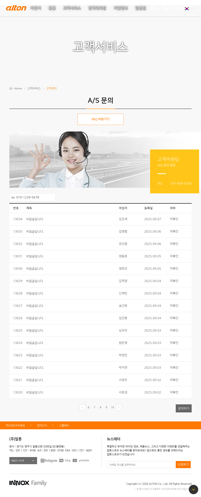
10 (112, 407)
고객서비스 (72, 8)
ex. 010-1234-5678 (25, 197)
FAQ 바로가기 (100, 119)
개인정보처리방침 (15, 425)
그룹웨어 (64, 425)
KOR (194, 8)
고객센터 (51, 88)
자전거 (35, 8)
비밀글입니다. (35, 219)
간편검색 (165, 8)
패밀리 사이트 (17, 460)
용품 (52, 8)
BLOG (65, 460)
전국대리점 (97, 8)
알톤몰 (140, 8)
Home (18, 88)
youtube (81, 460)
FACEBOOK (49, 460)
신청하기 (183, 464)
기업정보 (121, 8)
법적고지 (42, 425)
